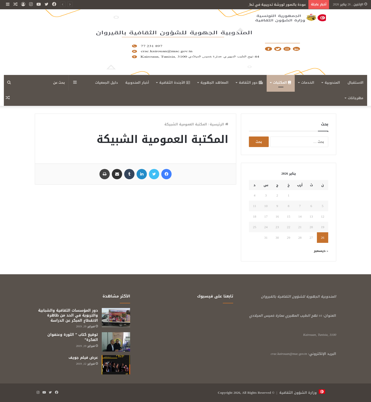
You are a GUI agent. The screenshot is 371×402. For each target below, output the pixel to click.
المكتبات (282, 82)
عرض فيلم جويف (83, 357)
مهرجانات (355, 98)
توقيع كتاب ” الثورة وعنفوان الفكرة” (72, 337)
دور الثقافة (251, 82)
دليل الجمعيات (106, 82)
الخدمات (307, 82)
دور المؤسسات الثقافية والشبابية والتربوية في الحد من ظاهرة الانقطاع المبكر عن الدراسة (68, 315)
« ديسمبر (321, 250)
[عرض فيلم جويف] (116, 364)
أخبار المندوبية (137, 82)
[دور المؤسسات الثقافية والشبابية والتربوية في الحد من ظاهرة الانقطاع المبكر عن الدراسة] (116, 317)
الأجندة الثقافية (174, 82)
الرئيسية (219, 124)
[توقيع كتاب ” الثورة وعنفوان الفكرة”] (116, 342)
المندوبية (332, 82)
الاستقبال (356, 82)
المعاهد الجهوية (214, 82)
